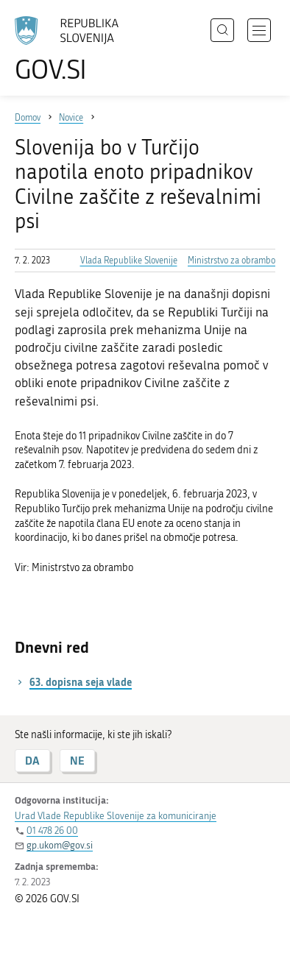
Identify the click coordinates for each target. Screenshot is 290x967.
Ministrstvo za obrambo (231, 260)
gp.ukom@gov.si (59, 845)
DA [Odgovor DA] (32, 760)
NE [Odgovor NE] (77, 760)
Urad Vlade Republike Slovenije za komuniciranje (115, 815)
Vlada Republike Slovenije (128, 260)
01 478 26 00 (52, 830)
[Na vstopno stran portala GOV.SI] (73, 49)
